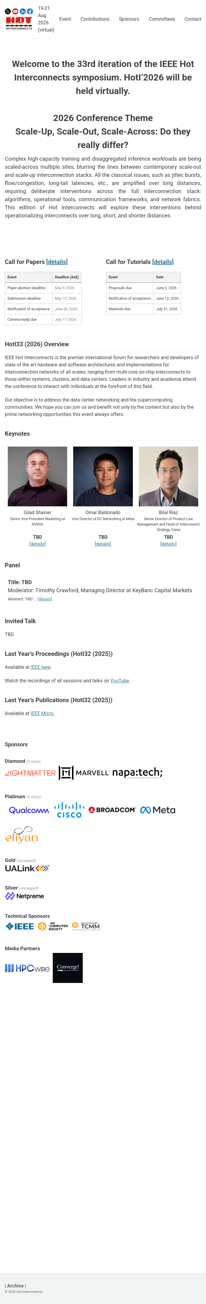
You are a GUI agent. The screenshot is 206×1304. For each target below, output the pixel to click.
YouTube (119, 681)
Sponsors (129, 19)
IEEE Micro (42, 713)
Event (65, 19)
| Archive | (15, 1286)
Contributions (95, 19)
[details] (56, 261)
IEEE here (41, 667)
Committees (162, 19)
